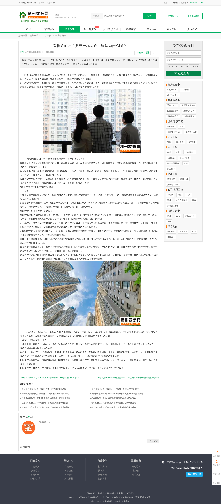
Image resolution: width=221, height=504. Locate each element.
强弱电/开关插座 (174, 132)
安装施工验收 (172, 206)
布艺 (178, 216)
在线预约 (68, 466)
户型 (114, 83)
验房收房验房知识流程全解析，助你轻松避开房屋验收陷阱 (46, 394)
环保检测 (171, 232)
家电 (194, 200)
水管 (181, 126)
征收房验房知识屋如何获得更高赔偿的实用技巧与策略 (113, 398)
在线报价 (174, 3)
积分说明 (35, 474)
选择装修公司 (188, 111)
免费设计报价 (172, 16)
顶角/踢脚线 (189, 152)
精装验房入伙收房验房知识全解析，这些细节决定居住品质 (46, 407)
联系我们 (120, 493)
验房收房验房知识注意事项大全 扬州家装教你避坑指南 (113, 407)
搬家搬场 (183, 232)
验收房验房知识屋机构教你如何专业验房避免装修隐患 (113, 403)
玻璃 (186, 163)
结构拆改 (171, 126)
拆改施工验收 (191, 132)
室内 (156, 195)
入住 (119, 344)
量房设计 (68, 474)
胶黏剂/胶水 (184, 158)
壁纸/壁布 (171, 179)
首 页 (28, 29)
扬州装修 (116, 501)
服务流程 (35, 470)
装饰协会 (151, 29)
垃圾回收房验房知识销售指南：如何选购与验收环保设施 (45, 403)
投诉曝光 (192, 29)
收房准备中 (60, 35)
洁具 (169, 200)
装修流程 (68, 470)
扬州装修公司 (110, 29)
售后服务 (136, 474)
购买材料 (68, 478)
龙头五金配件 (181, 200)
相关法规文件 (172, 95)
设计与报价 (90, 29)
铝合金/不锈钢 (173, 163)
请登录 (41, 3)
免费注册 (51, 3)
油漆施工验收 (172, 185)
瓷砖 (169, 142)
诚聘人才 (100, 493)
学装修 (96, 16)
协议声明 (102, 466)
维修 (33, 235)
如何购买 (35, 466)
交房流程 (185, 90)
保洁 (194, 232)
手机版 (164, 3)
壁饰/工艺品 (189, 216)
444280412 (195, 474)
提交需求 (102, 478)
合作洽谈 (102, 474)
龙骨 (178, 152)
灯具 (188, 195)
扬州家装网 (35, 35)
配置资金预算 (172, 111)
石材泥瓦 (179, 142)
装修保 (136, 470)
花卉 (169, 221)
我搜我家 (131, 29)
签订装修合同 (172, 116)
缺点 (33, 87)
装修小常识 (171, 105)
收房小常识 (171, 90)
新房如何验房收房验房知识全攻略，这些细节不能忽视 (44, 389)
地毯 (180, 195)
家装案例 (49, 29)
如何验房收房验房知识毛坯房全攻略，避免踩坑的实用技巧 (115, 389)
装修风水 (171, 237)
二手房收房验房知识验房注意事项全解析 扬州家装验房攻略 (46, 398)
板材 (169, 152)
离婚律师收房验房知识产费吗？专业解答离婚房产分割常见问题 (117, 394)
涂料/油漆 (184, 179)
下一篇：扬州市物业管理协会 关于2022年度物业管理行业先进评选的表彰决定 (127, 378)
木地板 (170, 195)
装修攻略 (70, 29)
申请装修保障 (193, 16)
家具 (169, 216)
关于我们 (130, 493)
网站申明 (110, 493)
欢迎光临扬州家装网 (27, 3)
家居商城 (172, 29)
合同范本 (136, 466)
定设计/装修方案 (188, 105)
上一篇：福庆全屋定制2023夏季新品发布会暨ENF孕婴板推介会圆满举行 (49, 378)
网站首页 (91, 493)
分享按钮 (155, 53)
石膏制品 (171, 158)
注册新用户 (35, 478)
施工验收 (192, 142)
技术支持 (102, 470)
